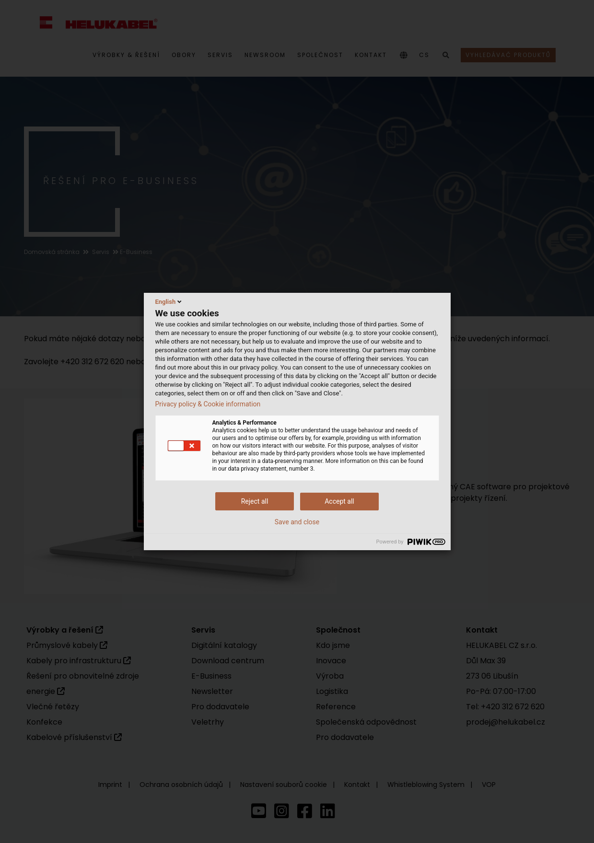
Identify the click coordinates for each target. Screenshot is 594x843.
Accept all (339, 501)
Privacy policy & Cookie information (208, 404)
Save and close (297, 522)
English (169, 301)
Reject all (254, 501)
